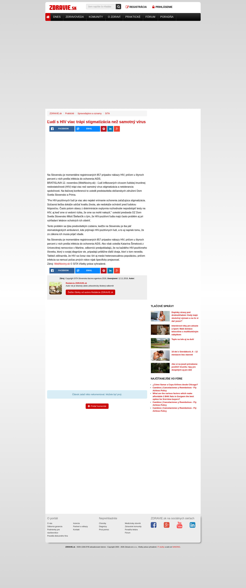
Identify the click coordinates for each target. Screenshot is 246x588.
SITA (107, 113)
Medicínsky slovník (133, 523)
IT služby (161, 547)
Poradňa (167, 16)
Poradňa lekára (131, 530)
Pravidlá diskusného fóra (57, 536)
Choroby (102, 523)
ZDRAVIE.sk (56, 113)
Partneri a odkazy (80, 526)
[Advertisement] (123, 43)
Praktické (132, 16)
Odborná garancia (54, 526)
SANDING (176, 547)
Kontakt (76, 530)
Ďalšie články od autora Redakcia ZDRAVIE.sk (90, 292)
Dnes (57, 16)
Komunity (96, 16)
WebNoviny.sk (62, 263)
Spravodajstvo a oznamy (90, 113)
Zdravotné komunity (133, 526)
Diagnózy (103, 526)
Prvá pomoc (104, 530)
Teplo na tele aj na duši (183, 339)
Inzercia (76, 523)
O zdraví (114, 16)
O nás (49, 523)
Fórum (150, 16)
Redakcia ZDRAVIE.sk (76, 283)
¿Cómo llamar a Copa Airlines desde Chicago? (175, 384)
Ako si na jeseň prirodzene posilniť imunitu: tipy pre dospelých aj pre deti (185, 367)
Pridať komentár (97, 406)
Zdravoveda (75, 16)
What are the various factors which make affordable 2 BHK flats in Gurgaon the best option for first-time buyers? (173, 396)
